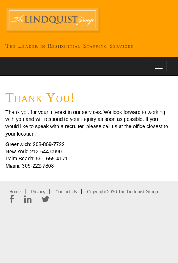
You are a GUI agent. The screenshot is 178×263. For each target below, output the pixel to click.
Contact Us (66, 191)
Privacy (38, 191)
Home (15, 191)
